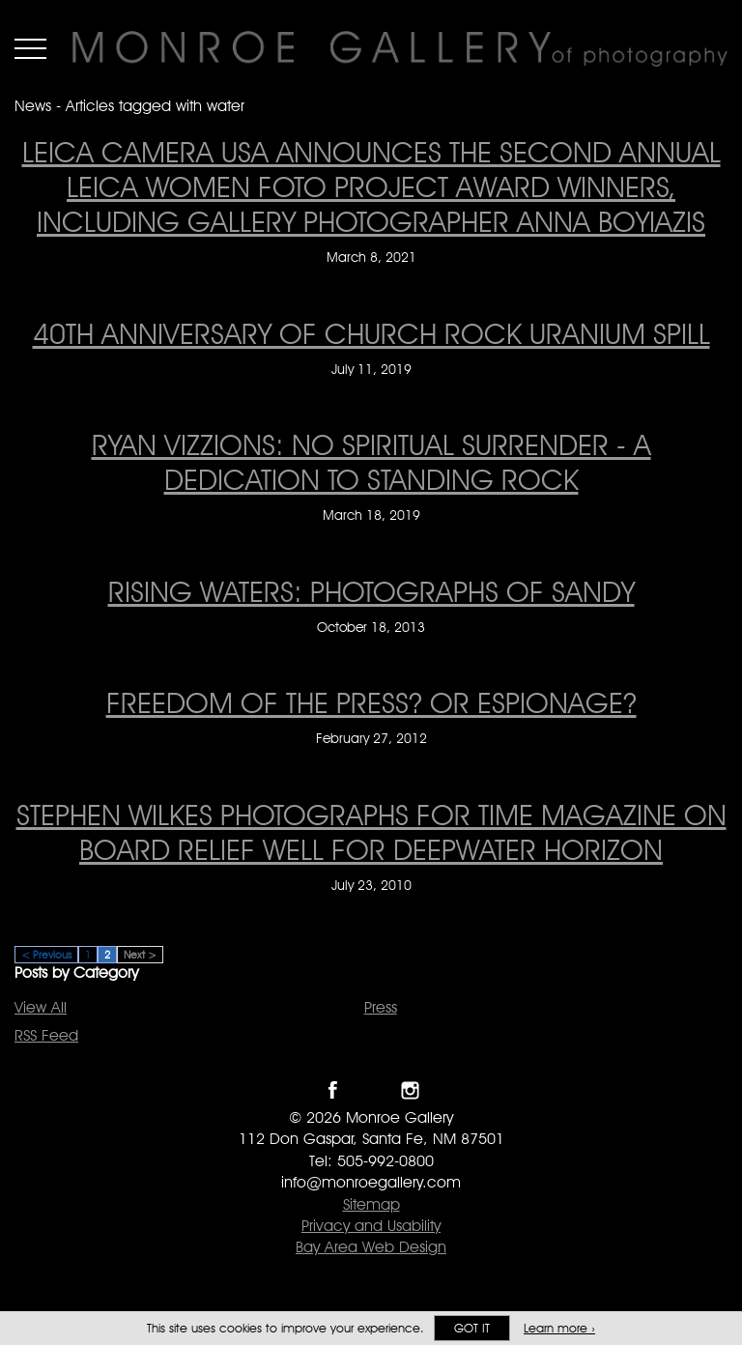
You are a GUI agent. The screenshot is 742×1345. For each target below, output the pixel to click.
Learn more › (559, 1328)
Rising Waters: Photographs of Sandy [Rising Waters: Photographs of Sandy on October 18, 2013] (371, 591)
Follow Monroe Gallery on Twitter (371, 1090)
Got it (472, 1328)
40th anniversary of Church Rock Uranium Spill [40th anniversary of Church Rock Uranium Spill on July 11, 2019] (371, 333)
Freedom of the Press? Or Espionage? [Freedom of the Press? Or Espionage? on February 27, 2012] (371, 702)
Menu (30, 48)
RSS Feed (46, 1035)
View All (40, 1007)
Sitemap (371, 1204)
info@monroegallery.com (371, 1182)
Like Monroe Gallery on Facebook (333, 1090)
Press (380, 1007)
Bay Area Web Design (371, 1247)
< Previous (46, 954)
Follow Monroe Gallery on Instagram (410, 1090)
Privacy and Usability (371, 1225)
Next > (140, 954)
